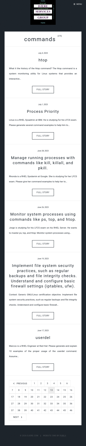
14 (58, 390)
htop (42, 60)
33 (51, 404)
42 (45, 410)
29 (25, 404)
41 (38, 410)
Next (16, 417)
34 (58, 404)
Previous (22, 383)
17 (12, 397)
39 (25, 410)
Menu (79, 4)
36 (71, 404)
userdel (43, 337)
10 (32, 390)
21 (38, 397)
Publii (63, 436)
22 (45, 397)
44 (58, 410)
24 (58, 397)
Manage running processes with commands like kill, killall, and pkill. (43, 162)
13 (51, 390)
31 (38, 404)
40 (32, 410)
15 (64, 390)
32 (45, 404)
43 (51, 410)
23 (51, 397)
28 (19, 404)
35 (64, 404)
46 (71, 410)
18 (19, 397)
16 (71, 390)
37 (12, 410)
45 (64, 410)
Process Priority (43, 111)
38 (19, 410)
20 (32, 397)
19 (25, 397)
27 (12, 404)
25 (64, 397)
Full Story (43, 89)
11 (38, 390)
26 (71, 397)
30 (32, 404)
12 (45, 390)
